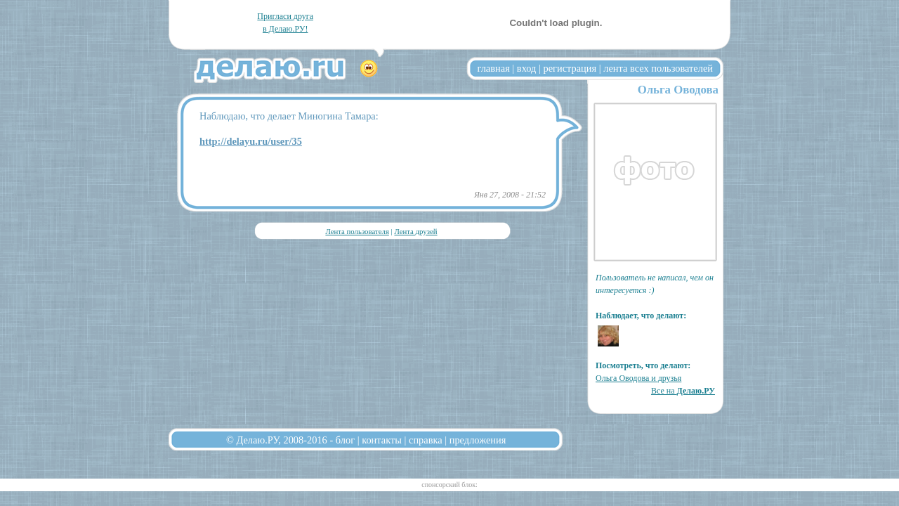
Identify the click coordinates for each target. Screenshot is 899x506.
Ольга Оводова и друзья (638, 378)
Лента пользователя (356, 231)
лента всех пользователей (658, 68)
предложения (478, 440)
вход (527, 68)
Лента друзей (415, 231)
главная (494, 68)
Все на (683, 391)
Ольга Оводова (678, 89)
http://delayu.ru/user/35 (250, 141)
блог (345, 440)
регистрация (569, 68)
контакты (382, 440)
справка (425, 440)
